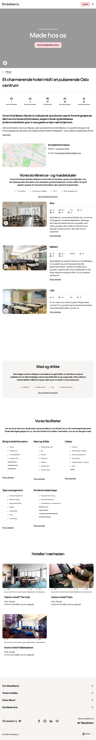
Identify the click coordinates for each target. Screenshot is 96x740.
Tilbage (8, 72)
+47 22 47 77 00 (62, 149)
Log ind (85, 4)
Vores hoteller (48, 693)
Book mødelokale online (48, 45)
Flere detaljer (55, 235)
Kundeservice (48, 707)
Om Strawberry (48, 686)
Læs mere (6, 135)
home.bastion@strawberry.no (68, 153)
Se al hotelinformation (48, 196)
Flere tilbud (48, 700)
